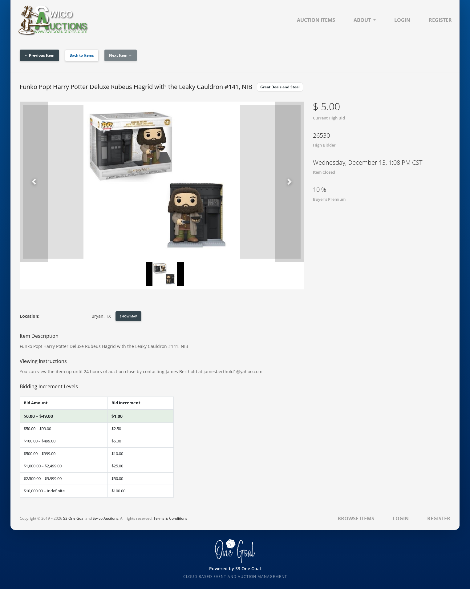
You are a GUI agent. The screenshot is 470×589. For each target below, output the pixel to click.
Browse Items (356, 518)
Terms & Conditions (170, 518)
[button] (34, 182)
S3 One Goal (73, 518)
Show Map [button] (128, 316)
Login (402, 20)
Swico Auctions (105, 518)
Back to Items (82, 55)
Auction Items (316, 20)
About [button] (362, 20)
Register (440, 20)
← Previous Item (39, 55)
